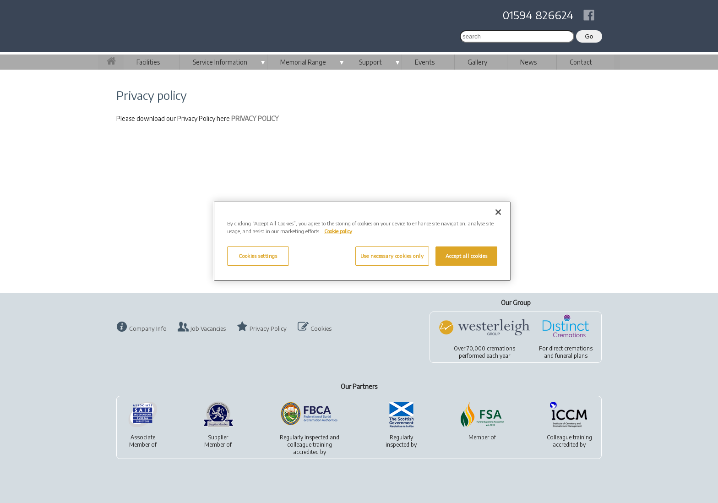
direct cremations (571, 348)
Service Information (220, 62)
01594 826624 (538, 15)
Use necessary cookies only (392, 255)
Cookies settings (258, 255)
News (528, 62)
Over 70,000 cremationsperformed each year (484, 352)
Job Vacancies (208, 328)
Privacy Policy (268, 328)
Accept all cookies (466, 255)
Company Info (148, 328)
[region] (362, 241)
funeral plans (571, 355)
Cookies (321, 328)
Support (370, 62)
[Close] (498, 212)
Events (425, 62)
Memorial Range (303, 62)
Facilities (148, 62)
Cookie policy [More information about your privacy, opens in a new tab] (338, 231)
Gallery (477, 62)
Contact (581, 62)
